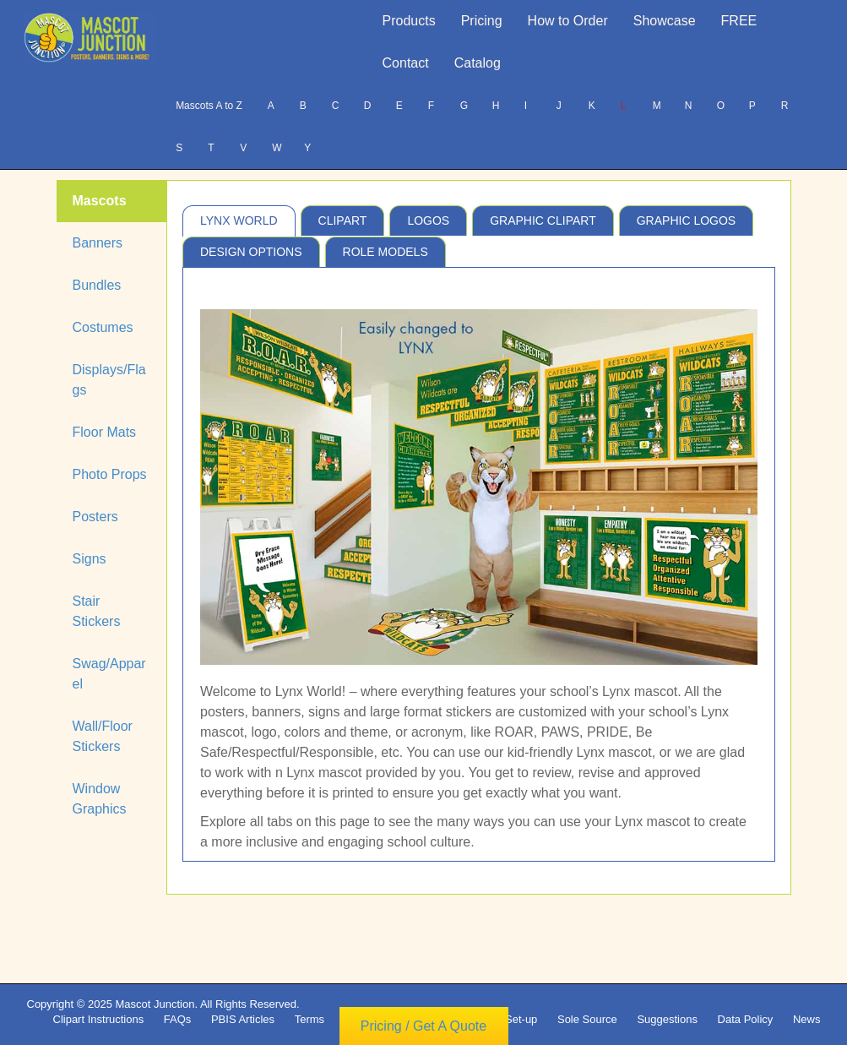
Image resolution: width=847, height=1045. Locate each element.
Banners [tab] (98, 243)
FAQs (178, 1019)
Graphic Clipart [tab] (543, 220)
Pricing (481, 21)
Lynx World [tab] (239, 220)
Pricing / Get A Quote (423, 1026)
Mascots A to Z (209, 106)
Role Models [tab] (385, 252)
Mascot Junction (154, 1004)
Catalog (477, 63)
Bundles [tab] (97, 285)
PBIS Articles (242, 1019)
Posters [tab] (95, 516)
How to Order (568, 21)
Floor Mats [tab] (105, 432)
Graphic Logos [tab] (686, 220)
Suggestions (667, 1019)
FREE (739, 21)
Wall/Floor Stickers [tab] (103, 736)
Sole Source (587, 1019)
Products (409, 21)
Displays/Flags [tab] (109, 379)
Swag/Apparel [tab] (109, 673)
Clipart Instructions (98, 1019)
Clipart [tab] (342, 220)
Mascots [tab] (100, 200)
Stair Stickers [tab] (97, 611)
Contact (406, 63)
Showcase (664, 21)
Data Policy (746, 1019)
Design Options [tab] (251, 252)
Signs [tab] (89, 559)
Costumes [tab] (103, 327)
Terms (309, 1019)
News (807, 1019)
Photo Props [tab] (110, 474)
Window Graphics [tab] (100, 798)
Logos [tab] (428, 220)
